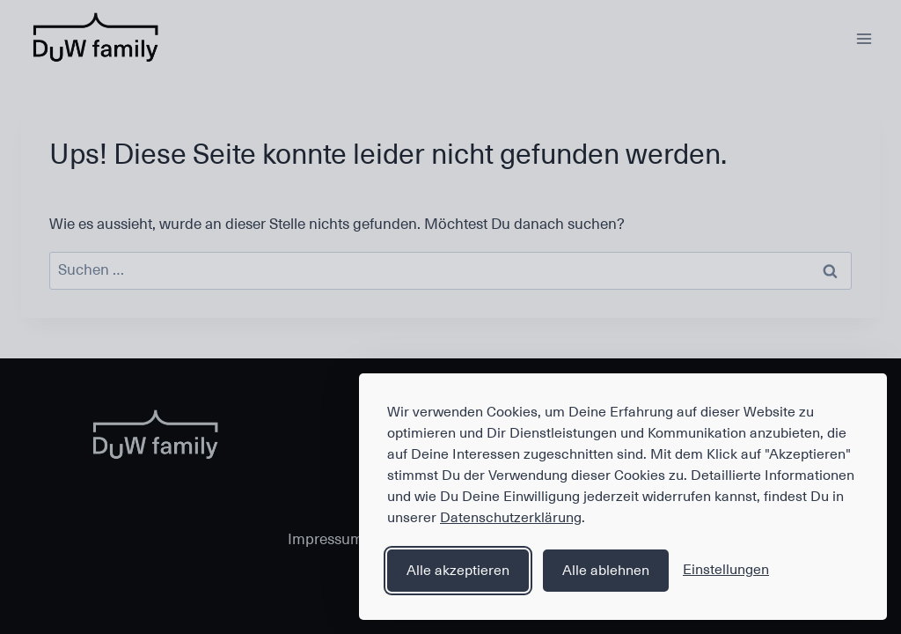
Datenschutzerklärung (511, 518)
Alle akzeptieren (458, 570)
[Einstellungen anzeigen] (726, 570)
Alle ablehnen (605, 570)
